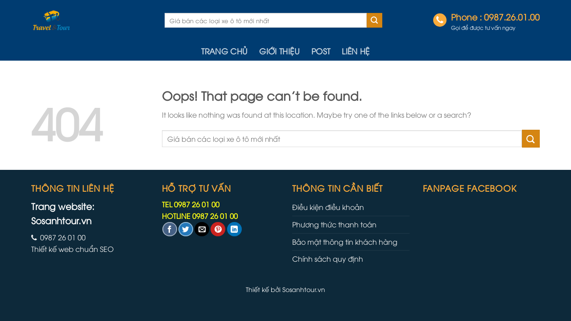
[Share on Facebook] (169, 229)
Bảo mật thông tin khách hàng (344, 242)
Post (320, 50)
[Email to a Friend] (201, 229)
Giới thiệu (279, 50)
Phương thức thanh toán (334, 224)
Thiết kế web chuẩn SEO (72, 249)
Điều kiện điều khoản (328, 207)
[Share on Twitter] (185, 229)
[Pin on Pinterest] (218, 229)
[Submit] (374, 20)
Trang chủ (224, 50)
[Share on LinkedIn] (234, 229)
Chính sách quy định (327, 258)
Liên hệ (355, 50)
